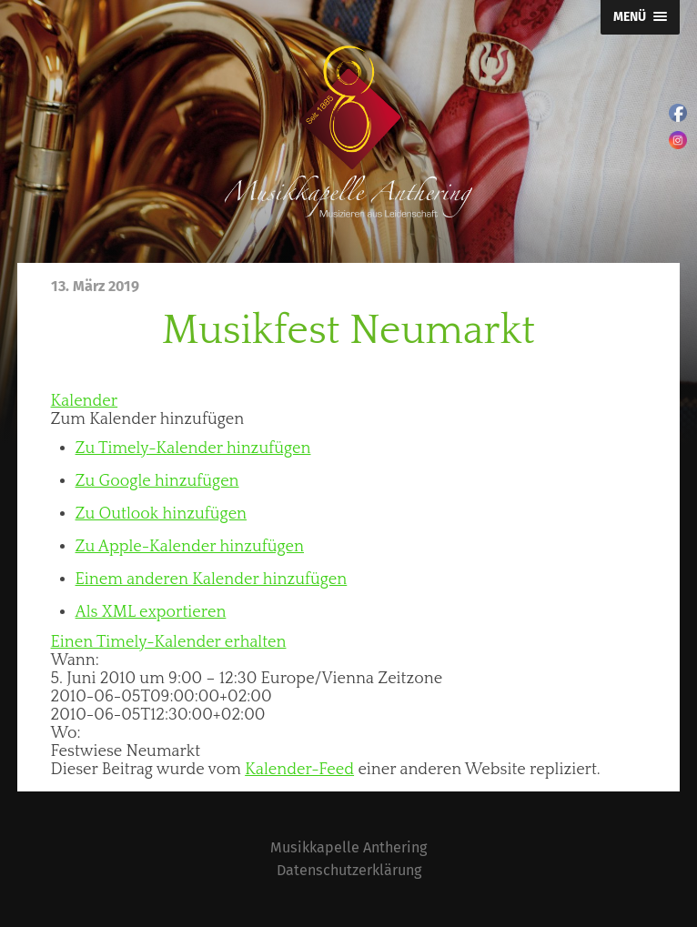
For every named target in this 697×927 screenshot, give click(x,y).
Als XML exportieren (151, 612)
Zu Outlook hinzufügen (161, 514)
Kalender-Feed (299, 770)
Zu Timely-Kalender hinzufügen (193, 448)
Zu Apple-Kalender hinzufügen (190, 547)
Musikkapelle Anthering (348, 847)
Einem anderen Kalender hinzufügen (212, 579)
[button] (148, 419)
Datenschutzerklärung (349, 870)
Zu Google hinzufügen (157, 481)
